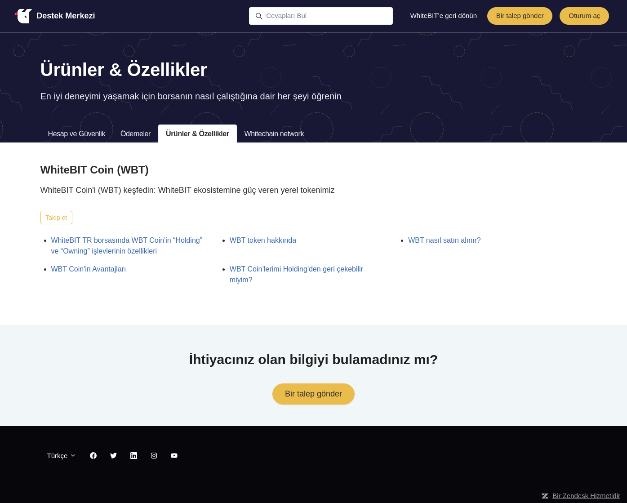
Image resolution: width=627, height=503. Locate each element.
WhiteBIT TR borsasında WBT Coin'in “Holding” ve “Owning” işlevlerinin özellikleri (127, 245)
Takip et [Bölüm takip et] (56, 217)
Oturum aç (584, 15)
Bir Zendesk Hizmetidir (586, 495)
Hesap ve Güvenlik (77, 134)
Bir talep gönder (520, 15)
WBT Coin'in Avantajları (88, 269)
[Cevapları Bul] (321, 16)
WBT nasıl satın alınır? (444, 240)
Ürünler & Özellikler (197, 134)
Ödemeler (135, 134)
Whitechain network (274, 134)
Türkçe (61, 455)
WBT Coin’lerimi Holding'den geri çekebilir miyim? (296, 274)
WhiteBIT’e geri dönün (443, 15)
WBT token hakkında (263, 240)
